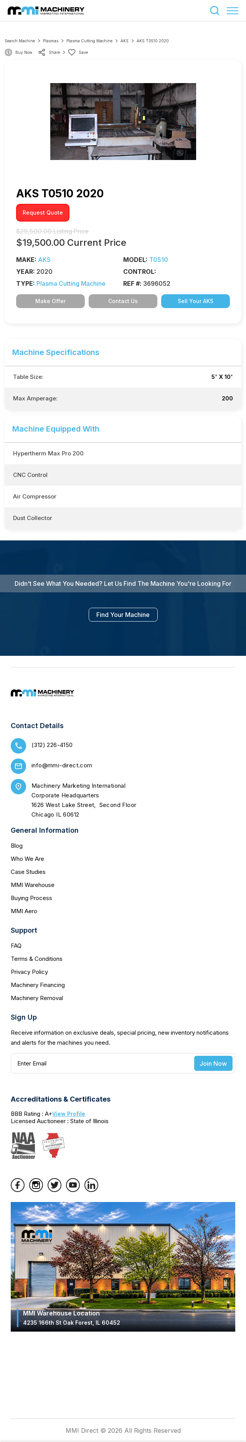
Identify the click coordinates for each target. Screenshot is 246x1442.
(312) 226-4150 (52, 745)
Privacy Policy (29, 971)
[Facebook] (18, 1190)
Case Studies (28, 871)
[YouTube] (73, 1190)
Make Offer (50, 301)
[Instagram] (36, 1190)
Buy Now (23, 52)
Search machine (20, 40)
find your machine (123, 614)
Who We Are (27, 858)
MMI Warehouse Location (71, 1317)
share (49, 52)
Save (78, 52)
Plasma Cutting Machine (89, 40)
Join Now (213, 1063)
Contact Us (123, 301)
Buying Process (31, 898)
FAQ (16, 945)
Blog (17, 845)
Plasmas (50, 40)
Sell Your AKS (195, 301)
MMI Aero (24, 911)
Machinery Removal (37, 998)
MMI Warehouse (32, 885)
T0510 (158, 259)
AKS (125, 40)
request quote (43, 212)
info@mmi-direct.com (61, 765)
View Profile (68, 1113)
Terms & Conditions (37, 958)
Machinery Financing (38, 985)
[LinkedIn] (91, 1190)
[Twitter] (54, 1190)
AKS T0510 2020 (153, 40)
